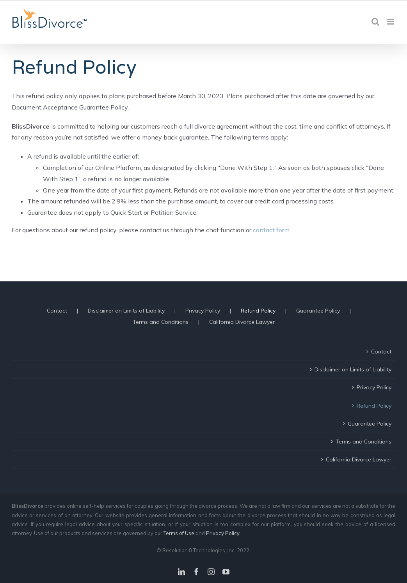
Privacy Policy (202, 310)
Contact (57, 310)
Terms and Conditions (160, 321)
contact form (271, 230)
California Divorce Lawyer (242, 321)
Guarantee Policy (318, 310)
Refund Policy (258, 310)
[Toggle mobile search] (375, 22)
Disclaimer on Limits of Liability (126, 310)
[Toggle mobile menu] (391, 22)
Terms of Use (180, 533)
